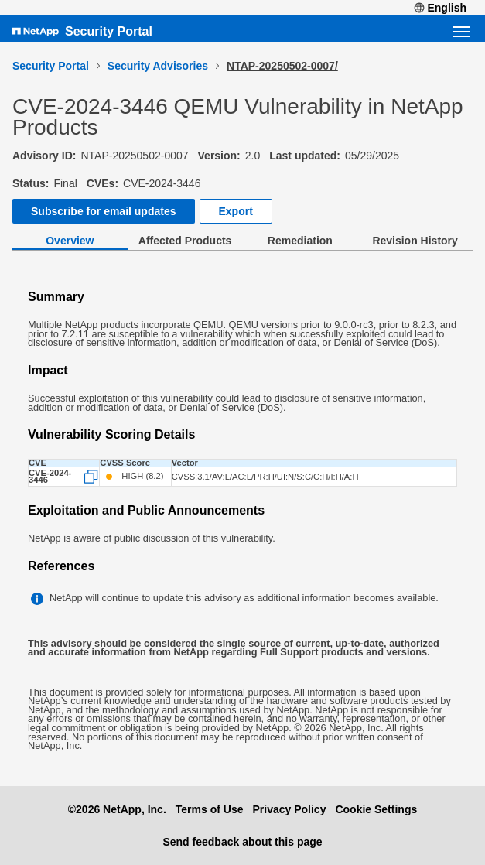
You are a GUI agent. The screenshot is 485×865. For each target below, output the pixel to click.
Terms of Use (210, 809)
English (440, 8)
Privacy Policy (289, 809)
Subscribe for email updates (103, 211)
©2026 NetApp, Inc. (117, 809)
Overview (70, 240)
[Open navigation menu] (462, 32)
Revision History (414, 240)
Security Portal (108, 31)
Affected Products (185, 240)
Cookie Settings (376, 809)
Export (236, 211)
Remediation (300, 240)
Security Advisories (158, 66)
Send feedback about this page (242, 842)
